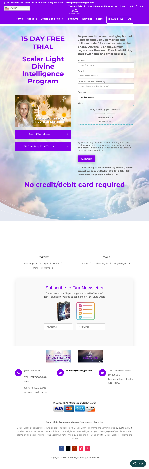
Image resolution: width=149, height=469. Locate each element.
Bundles (87, 19)
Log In (131, 6)
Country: (82, 92)
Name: (81, 60)
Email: (81, 71)
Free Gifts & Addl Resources (102, 6)
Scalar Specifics (50, 19)
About (30, 19)
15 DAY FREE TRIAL (119, 19)
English (11, 8)
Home (19, 19)
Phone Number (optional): (91, 81)
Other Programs (41, 268)
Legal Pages (120, 263)
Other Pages (101, 263)
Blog (122, 6)
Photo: (81, 103)
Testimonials (75, 6)
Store (99, 19)
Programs (73, 19)
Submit (86, 159)
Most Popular (31, 263)
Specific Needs (51, 263)
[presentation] (100, 134)
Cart (142, 6)
